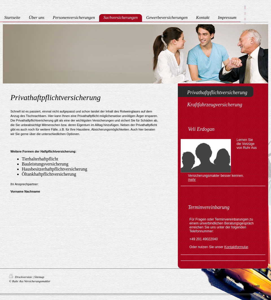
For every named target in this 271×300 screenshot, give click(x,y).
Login (256, 285)
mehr (192, 180)
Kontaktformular (236, 247)
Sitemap (39, 277)
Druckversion (20, 277)
